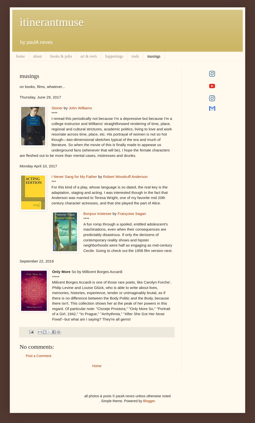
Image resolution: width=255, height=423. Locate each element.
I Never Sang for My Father (74, 176)
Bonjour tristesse (97, 214)
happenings (114, 56)
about (37, 56)
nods (135, 56)
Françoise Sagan (131, 214)
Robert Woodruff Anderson (125, 176)
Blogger (149, 401)
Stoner (57, 108)
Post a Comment (38, 356)
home (20, 56)
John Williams (80, 108)
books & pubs (61, 56)
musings (153, 56)
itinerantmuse (52, 21)
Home (96, 366)
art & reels (88, 56)
